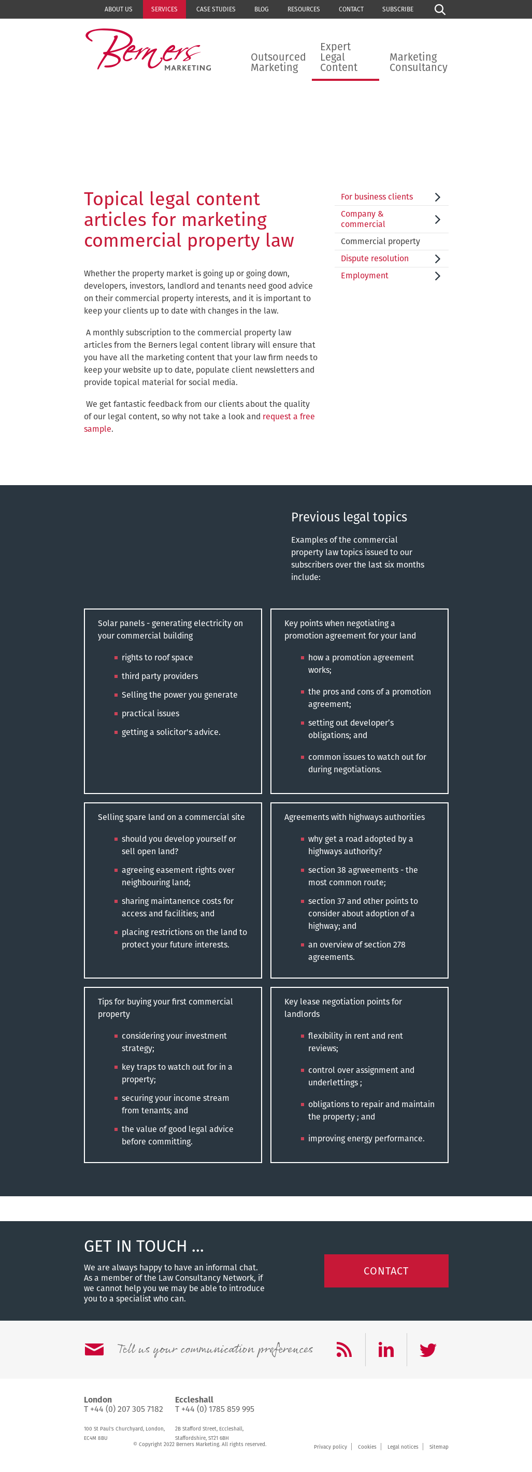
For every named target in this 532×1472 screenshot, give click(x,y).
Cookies (367, 1447)
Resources (303, 9)
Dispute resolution (375, 258)
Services (164, 9)
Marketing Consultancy (419, 62)
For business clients (377, 197)
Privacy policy (330, 1447)
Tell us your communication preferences (215, 1350)
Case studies (216, 9)
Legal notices (403, 1447)
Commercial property (380, 241)
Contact (351, 9)
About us (119, 9)
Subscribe (397, 9)
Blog (261, 9)
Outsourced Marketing (278, 62)
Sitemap (439, 1447)
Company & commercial (363, 219)
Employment (365, 275)
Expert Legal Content (338, 57)
